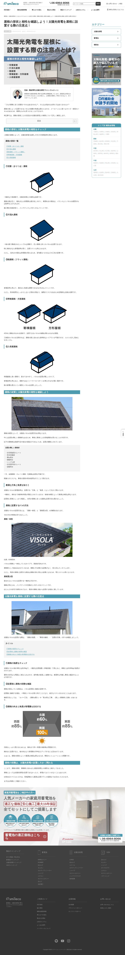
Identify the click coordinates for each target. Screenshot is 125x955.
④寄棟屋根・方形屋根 (14, 155)
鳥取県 (95, 163)
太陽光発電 (106, 31)
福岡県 (95, 172)
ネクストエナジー (43, 878)
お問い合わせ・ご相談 (115, 3)
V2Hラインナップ (11, 865)
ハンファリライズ (75, 876)
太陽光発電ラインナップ (13, 862)
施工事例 (39, 908)
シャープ (40, 873)
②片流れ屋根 (11, 149)
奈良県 (113, 131)
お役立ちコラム (80, 10)
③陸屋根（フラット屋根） (15, 152)
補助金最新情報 (22, 10)
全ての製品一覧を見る (13, 857)
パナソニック (105, 876)
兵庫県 (101, 131)
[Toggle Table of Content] (74, 121)
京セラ (40, 881)
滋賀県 (101, 134)
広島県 (113, 163)
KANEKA (12, 559)
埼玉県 (113, 141)
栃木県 (101, 141)
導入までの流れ (36, 10)
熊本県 (107, 172)
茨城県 (95, 141)
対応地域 (6, 10)
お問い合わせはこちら (107, 904)
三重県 (107, 134)
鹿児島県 (100, 175)
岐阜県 (106, 153)
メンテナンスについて (44, 928)
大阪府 (95, 131)
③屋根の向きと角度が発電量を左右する (20, 654)
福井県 (113, 151)
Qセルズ (40, 865)
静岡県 (112, 153)
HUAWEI (40, 862)
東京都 (100, 144)
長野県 (100, 153)
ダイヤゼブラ (105, 868)
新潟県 (95, 151)
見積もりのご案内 (105, 908)
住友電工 (40, 884)
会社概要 (71, 904)
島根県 (101, 163)
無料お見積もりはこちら (116, 9)
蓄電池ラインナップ (12, 859)
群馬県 (107, 141)
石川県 (107, 151)
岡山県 (107, 163)
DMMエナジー (42, 859)
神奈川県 (106, 144)
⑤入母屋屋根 (11, 157)
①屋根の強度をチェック (15, 649)
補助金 (106, 45)
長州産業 (72, 878)
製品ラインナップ (65, 10)
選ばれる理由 (51, 10)
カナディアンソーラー (45, 870)
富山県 (101, 151)
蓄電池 (106, 38)
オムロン (40, 868)
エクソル (72, 865)
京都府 (107, 131)
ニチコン (40, 876)
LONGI (72, 859)
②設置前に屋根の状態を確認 (16, 651)
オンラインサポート (75, 911)
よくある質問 (95, 10)
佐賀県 (101, 172)
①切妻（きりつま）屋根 (15, 146)
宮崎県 (113, 172)
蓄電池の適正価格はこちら (22, 836)
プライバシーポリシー (75, 908)
